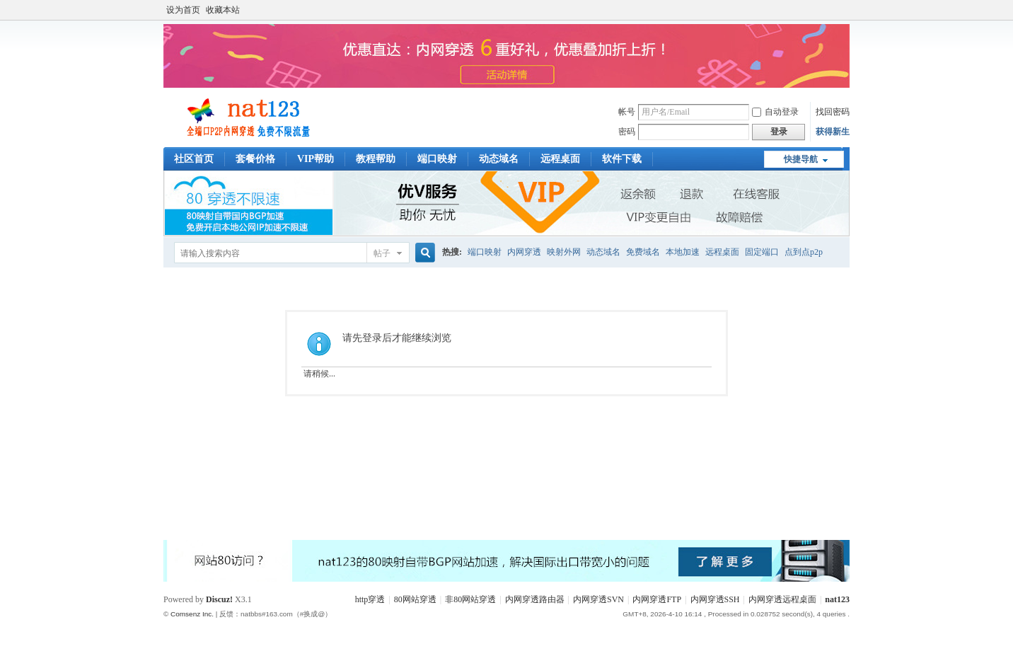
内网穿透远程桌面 (782, 599)
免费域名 (643, 252)
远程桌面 (560, 159)
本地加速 (683, 252)
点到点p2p (804, 252)
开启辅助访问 (846, 10)
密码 (626, 132)
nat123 (837, 599)
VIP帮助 (315, 159)
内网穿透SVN (598, 599)
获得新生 (833, 132)
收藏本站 (223, 10)
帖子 (382, 253)
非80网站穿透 (470, 599)
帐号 (626, 112)
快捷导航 (801, 159)
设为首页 (183, 10)
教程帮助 (375, 159)
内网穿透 (524, 252)
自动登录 (775, 112)
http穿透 (370, 599)
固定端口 (762, 252)
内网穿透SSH (715, 599)
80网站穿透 (415, 599)
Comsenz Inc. (192, 614)
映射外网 (564, 252)
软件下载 (622, 159)
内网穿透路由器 (535, 599)
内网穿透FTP (656, 599)
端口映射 (437, 159)
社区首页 (194, 159)
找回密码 (833, 112)
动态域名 (499, 159)
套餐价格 (255, 159)
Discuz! (219, 599)
